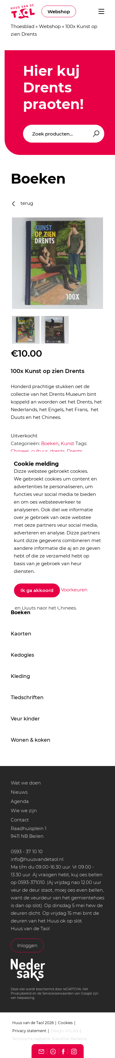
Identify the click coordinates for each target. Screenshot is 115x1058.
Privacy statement (29, 1030)
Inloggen (27, 945)
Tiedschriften (27, 697)
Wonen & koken (30, 740)
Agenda (20, 801)
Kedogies (22, 655)
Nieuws (19, 792)
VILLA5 (71, 1030)
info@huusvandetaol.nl (37, 859)
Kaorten (21, 634)
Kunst (67, 443)
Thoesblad (22, 26)
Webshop (59, 11)
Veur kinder (25, 719)
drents (57, 451)
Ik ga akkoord (37, 590)
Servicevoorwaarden (58, 993)
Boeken (20, 612)
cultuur (39, 451)
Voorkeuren (74, 590)
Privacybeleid (21, 993)
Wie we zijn (24, 810)
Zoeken (95, 134)
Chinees (20, 451)
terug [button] (22, 203)
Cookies (65, 1022)
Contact (20, 820)
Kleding (20, 676)
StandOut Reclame (69, 1038)
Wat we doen (26, 783)
